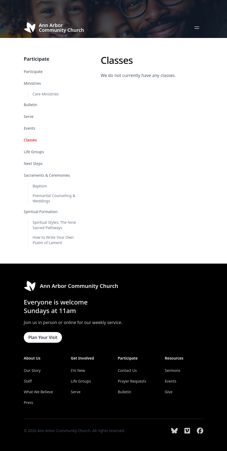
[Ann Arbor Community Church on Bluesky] (174, 430)
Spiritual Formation (40, 211)
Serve (28, 116)
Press (28, 402)
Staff (28, 381)
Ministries (32, 83)
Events (29, 128)
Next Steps (33, 163)
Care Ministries (46, 94)
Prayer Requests (132, 381)
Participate (33, 71)
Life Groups (34, 151)
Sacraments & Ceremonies (47, 175)
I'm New (78, 370)
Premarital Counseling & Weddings (54, 198)
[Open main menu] (196, 27)
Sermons (172, 370)
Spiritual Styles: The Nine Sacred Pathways (54, 225)
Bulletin (30, 104)
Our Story (32, 370)
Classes (30, 139)
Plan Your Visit (42, 337)
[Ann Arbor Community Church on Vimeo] (187, 430)
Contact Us (127, 370)
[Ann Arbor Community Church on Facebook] (200, 430)
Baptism (40, 185)
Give (169, 391)
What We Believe (38, 391)
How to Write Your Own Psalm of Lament (53, 240)
